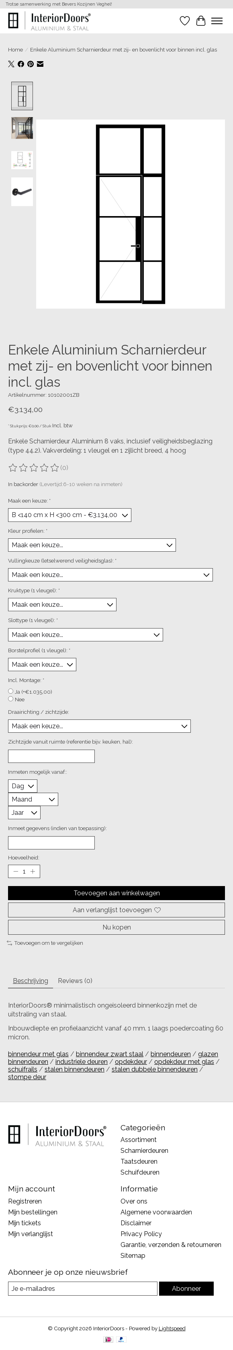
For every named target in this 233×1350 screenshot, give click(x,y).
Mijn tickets (24, 1223)
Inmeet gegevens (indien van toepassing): (57, 828)
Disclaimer (136, 1223)
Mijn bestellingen (32, 1212)
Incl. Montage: (26, 680)
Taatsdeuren (139, 1162)
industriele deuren (81, 1062)
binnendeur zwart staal (109, 1054)
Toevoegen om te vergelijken (45, 943)
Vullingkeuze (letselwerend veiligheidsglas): (62, 561)
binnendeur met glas (38, 1054)
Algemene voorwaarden (156, 1212)
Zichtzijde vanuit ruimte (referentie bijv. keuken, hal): (70, 742)
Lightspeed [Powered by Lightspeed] (172, 1328)
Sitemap (133, 1256)
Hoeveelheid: (23, 857)
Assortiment (139, 1140)
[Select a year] (24, 813)
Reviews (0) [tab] (75, 981)
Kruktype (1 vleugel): (34, 590)
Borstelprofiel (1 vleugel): (39, 650)
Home (15, 49)
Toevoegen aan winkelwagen (117, 893)
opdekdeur (131, 1062)
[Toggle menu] (217, 21)
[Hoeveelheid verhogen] (32, 871)
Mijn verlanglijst (30, 1234)
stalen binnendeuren (74, 1069)
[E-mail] (82, 1289)
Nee (20, 700)
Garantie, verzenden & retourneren (171, 1245)
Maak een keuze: (29, 501)
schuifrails (22, 1069)
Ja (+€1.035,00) (33, 692)
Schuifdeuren (140, 1173)
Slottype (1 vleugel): (33, 620)
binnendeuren (171, 1054)
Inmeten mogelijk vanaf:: (37, 772)
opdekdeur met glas (184, 1062)
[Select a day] (22, 786)
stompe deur (27, 1077)
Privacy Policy (141, 1234)
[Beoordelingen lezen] (34, 468)
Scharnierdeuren (144, 1151)
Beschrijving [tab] (30, 981)
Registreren (25, 1202)
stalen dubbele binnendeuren (155, 1069)
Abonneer (186, 1289)
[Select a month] (33, 799)
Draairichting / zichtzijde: (38, 712)
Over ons (134, 1202)
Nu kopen (116, 928)
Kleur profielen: (27, 531)
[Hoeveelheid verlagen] (15, 871)
